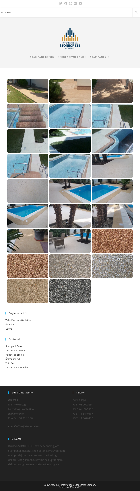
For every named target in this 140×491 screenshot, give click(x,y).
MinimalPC (75, 487)
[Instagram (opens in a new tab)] (70, 3)
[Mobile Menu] (6, 12)
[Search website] (136, 13)
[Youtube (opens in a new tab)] (80, 3)
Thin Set (9, 363)
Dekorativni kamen (15, 350)
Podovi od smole (14, 354)
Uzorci (8, 328)
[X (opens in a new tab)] (60, 3)
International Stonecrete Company (78, 484)
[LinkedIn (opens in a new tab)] (75, 3)
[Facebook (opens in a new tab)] (65, 3)
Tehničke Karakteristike (18, 320)
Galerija (9, 324)
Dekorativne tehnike (16, 367)
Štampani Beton (14, 346)
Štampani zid (12, 359)
